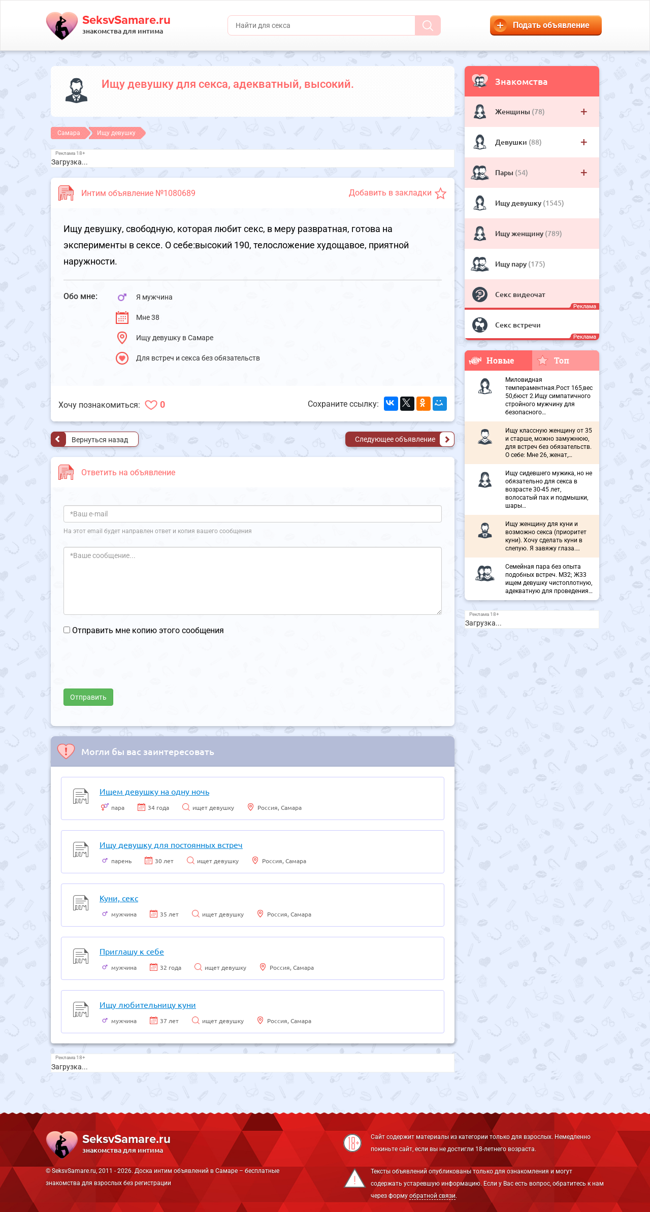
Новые (491, 360)
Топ (552, 360)
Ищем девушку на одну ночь (154, 791)
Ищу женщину (520, 233)
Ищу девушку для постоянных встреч (171, 844)
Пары (505, 172)
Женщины (513, 111)
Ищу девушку (519, 203)
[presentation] (140, 669)
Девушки (512, 142)
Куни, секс (119, 898)
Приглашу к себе (132, 951)
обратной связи (432, 1195)
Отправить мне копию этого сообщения (148, 630)
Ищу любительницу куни (148, 1004)
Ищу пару (511, 264)
